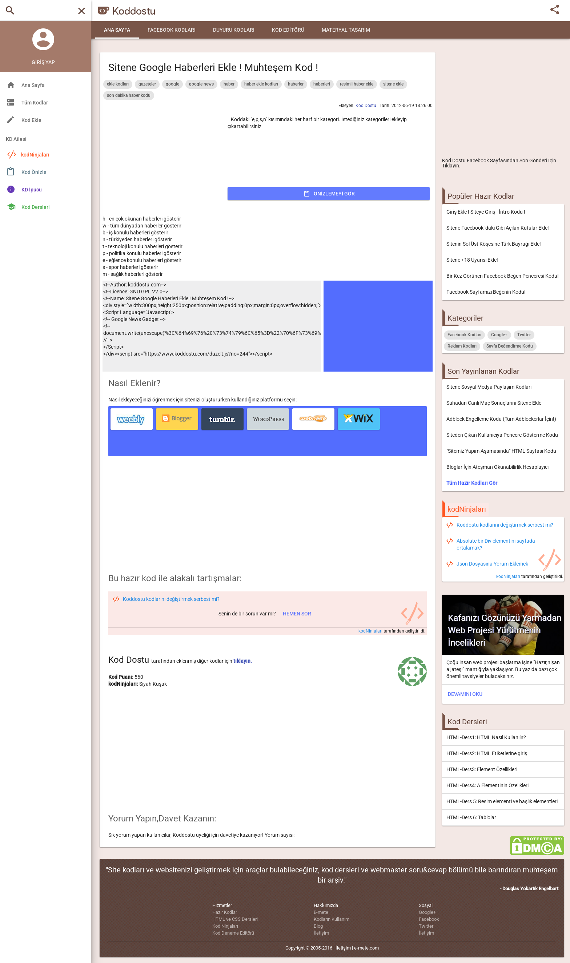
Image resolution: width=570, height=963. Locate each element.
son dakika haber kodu (128, 95)
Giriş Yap (43, 62)
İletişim (321, 933)
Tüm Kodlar (34, 103)
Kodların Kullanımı (332, 919)
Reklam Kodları (462, 346)
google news (201, 84)
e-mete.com (366, 948)
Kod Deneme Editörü (233, 933)
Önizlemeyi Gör (334, 194)
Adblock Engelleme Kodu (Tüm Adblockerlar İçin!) (501, 419)
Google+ (499, 334)
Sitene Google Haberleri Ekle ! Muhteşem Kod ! (213, 68)
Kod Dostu (454, 160)
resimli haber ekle (356, 84)
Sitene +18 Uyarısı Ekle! (472, 260)
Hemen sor (297, 614)
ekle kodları (118, 84)
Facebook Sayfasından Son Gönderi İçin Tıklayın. (499, 163)
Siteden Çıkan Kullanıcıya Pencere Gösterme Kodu (502, 435)
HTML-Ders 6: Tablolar (471, 817)
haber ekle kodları (261, 84)
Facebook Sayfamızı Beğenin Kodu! (486, 292)
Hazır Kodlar (224, 912)
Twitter (524, 334)
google (172, 84)
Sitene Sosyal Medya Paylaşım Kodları (488, 387)
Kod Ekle (31, 120)
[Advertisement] (503, 100)
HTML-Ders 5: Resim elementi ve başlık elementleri (502, 801)
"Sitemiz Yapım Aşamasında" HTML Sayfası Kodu (501, 451)
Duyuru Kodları (233, 30)
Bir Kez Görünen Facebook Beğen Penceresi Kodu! (502, 276)
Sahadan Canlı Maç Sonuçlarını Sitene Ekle (493, 403)
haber (229, 84)
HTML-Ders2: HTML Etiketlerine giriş (486, 753)
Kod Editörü (288, 30)
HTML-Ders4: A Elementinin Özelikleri (487, 785)
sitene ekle (393, 84)
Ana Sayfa (117, 30)
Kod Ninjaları (225, 926)
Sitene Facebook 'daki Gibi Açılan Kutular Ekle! (497, 228)
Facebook (429, 919)
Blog (318, 926)
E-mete (321, 912)
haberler (296, 84)
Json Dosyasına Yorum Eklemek (492, 564)
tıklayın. (242, 661)
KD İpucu (31, 190)
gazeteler (147, 84)
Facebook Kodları (172, 30)
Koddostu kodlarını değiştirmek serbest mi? (505, 525)
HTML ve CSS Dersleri (235, 919)
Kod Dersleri (35, 207)
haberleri (321, 84)
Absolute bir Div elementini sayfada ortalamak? (496, 544)
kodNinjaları (28, 154)
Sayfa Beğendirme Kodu (509, 346)
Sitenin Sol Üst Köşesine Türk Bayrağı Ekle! (493, 244)
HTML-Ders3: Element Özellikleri (481, 769)
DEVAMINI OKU (465, 694)
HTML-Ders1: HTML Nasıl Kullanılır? (486, 737)
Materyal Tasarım (346, 30)
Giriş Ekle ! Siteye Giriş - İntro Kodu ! (485, 212)
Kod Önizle (34, 172)
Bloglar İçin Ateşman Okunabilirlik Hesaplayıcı (497, 467)
